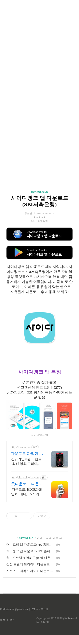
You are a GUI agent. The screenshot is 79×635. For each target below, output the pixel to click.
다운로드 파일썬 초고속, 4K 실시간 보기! (27, 453)
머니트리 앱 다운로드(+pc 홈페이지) (30, 544)
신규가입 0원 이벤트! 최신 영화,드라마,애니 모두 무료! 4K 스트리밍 (27, 461)
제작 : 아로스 (7, 620)
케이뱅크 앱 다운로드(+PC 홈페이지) (30, 551)
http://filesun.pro (21, 447)
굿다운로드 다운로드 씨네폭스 (27, 484)
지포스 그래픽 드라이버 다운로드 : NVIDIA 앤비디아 (30, 571)
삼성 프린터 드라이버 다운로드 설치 (30, 564)
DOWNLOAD (39, 192)
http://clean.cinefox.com (25, 477)
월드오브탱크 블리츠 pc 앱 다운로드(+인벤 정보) (30, 557)
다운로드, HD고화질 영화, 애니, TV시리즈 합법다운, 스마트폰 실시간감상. (27, 492)
